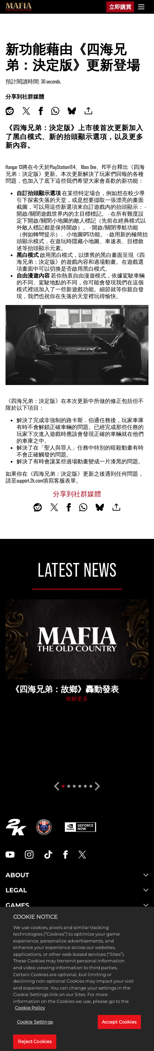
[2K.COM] (16, 827)
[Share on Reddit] (10, 111)
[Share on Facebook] (41, 111)
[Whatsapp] (55, 111)
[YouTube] (10, 854)
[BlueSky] (72, 111)
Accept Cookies (119, 1030)
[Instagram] (29, 854)
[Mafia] (19, 7)
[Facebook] (65, 854)
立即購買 (120, 6)
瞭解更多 (77, 698)
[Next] (97, 786)
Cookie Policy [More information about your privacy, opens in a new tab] (30, 1016)
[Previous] (56, 786)
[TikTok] (48, 854)
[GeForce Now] (80, 827)
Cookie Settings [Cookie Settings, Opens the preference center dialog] (35, 1030)
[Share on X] (26, 111)
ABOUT (77, 875)
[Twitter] (82, 854)
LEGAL (77, 890)
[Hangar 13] (44, 827)
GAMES (77, 905)
